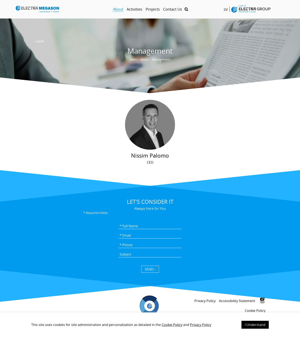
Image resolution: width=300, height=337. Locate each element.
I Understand (255, 324)
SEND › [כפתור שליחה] (150, 269)
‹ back (39, 41)
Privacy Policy (200, 324)
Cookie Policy (172, 324)
